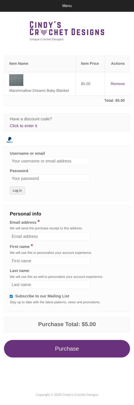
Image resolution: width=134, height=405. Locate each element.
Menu (67, 6)
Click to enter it (23, 125)
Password (19, 171)
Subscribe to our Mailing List (42, 296)
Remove (118, 84)
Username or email (27, 154)
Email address (25, 222)
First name (21, 246)
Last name (19, 271)
